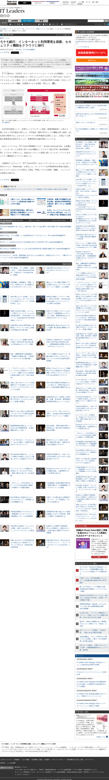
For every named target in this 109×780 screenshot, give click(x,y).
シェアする (4, 52)
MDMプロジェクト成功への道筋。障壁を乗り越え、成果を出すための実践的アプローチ (58, 442)
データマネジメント (70, 24)
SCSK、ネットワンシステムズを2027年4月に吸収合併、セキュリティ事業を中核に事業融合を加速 (59, 212)
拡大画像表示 (6, 122)
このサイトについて (6, 759)
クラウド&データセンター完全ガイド (26, 769)
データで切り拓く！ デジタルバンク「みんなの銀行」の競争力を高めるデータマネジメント (22, 442)
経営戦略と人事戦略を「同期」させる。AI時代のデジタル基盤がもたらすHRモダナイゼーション (22, 284)
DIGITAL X (87, 772)
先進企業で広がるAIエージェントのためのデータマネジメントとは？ (58, 270)
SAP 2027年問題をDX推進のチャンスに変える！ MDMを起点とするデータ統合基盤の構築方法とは (58, 385)
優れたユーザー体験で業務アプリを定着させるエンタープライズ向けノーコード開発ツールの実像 (58, 284)
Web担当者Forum (50, 769)
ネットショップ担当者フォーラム (25, 772)
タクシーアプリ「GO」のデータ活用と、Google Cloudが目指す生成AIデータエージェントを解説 (58, 413)
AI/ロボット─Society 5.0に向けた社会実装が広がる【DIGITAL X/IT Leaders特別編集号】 (32, 242)
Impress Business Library (84, 41)
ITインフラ (32, 189)
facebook (4, 15)
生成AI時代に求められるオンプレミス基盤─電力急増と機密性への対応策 (58, 327)
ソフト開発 (81, 2)
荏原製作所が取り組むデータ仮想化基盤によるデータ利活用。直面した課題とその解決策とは (58, 514)
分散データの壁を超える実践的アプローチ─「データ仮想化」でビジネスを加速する (58, 499)
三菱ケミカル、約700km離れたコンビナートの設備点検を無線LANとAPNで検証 (22, 201)
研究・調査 (95, 2)
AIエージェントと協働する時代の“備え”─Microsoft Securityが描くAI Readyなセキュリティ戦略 (21, 342)
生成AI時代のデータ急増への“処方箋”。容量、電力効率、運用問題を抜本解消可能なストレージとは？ (58, 399)
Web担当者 (66, 2)
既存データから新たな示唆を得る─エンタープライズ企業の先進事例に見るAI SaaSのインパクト (22, 413)
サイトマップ (89, 759)
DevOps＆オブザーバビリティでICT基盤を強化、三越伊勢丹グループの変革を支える (58, 471)
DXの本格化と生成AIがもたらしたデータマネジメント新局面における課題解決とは (22, 499)
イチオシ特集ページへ (99, 557)
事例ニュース (40, 29)
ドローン (73, 4)
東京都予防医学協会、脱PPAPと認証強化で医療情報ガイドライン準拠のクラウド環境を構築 (22, 212)
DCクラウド (38, 3)
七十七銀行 (7, 189)
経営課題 (14, 21)
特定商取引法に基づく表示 (75, 759)
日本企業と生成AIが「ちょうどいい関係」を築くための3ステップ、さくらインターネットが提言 (22, 528)
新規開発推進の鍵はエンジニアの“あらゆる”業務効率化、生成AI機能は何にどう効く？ (22, 428)
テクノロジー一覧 (18, 29)
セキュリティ (55, 24)
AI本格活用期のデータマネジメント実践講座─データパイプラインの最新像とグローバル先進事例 (22, 514)
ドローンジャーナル (97, 772)
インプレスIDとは (83, 47)
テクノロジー (28, 21)
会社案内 (47, 759)
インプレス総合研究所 (64, 769)
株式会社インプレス (21, 767)
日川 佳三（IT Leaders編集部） (26, 49)
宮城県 (65, 189)
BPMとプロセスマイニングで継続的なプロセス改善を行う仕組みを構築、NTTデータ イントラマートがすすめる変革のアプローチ (86, 298)
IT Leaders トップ (5, 29)
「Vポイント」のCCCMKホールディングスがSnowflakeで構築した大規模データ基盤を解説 (22, 485)
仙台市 (60, 189)
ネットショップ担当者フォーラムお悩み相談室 (51, 772)
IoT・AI (88, 2)
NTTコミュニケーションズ (19, 189)
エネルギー (66, 4)
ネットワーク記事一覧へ (63, 35)
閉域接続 (39, 189)
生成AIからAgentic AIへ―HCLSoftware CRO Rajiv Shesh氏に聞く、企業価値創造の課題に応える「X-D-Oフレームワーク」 (86, 256)
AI (41, 24)
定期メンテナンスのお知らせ (85, 122)
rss (8, 15)
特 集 (41, 21)
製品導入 (52, 3)
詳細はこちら (101, 737)
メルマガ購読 (25, 759)
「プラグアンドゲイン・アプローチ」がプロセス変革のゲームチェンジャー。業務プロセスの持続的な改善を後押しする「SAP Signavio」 (22, 372)
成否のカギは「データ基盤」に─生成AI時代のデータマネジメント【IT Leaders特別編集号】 (33, 235)
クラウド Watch (77, 769)
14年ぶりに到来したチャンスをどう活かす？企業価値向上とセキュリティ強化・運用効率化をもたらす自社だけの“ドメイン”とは (86, 219)
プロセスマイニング (30, 24)
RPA (46, 24)
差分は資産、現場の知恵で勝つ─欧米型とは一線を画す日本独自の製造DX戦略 (58, 428)
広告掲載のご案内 (36, 759)
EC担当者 (73, 2)
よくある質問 (11, 763)
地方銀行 (50, 189)
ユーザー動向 (15, 24)
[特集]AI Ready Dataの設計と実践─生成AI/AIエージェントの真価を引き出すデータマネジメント (91, 533)
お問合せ (2, 763)
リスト (21, 52)
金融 (55, 189)
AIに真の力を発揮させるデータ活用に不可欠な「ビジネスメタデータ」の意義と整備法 (22, 399)
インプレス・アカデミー (22, 774)
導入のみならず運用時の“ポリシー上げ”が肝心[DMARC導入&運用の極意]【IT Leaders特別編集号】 (35, 249)
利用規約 (17, 759)
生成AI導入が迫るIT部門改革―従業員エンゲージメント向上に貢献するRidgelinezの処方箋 (22, 327)
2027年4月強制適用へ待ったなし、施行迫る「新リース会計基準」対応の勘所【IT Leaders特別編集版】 (35, 228)
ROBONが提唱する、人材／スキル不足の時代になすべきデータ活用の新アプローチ (58, 456)
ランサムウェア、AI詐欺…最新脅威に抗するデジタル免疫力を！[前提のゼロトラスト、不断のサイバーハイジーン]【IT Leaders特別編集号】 (36, 256)
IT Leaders (12, 11)
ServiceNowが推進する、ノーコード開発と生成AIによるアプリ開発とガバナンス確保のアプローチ (22, 456)
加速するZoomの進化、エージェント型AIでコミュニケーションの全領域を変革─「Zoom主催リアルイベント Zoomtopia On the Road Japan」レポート (22, 315)
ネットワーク (30, 29)
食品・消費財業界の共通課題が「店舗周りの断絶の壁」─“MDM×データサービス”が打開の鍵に (22, 356)
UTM (44, 189)
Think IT (41, 769)
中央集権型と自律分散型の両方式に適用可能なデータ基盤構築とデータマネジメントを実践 (58, 485)
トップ (4, 22)
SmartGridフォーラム (90, 769)
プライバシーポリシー (58, 759)
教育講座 (79, 4)
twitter (1, 15)
